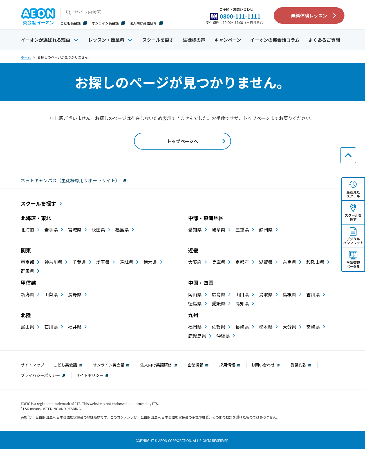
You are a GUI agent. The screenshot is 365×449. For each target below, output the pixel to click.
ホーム (26, 57)
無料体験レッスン (309, 15)
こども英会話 (74, 23)
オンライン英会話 (108, 23)
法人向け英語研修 (146, 23)
